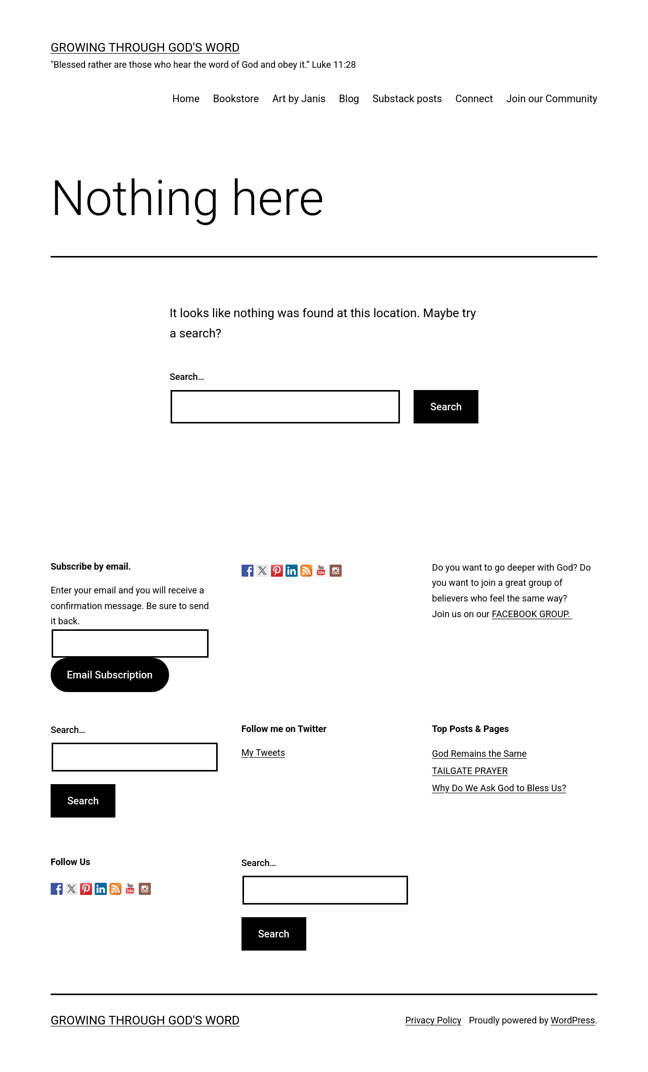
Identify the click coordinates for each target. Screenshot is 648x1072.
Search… (187, 376)
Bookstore (236, 99)
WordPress (573, 1020)
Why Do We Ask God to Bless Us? (499, 788)
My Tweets (263, 752)
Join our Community (551, 99)
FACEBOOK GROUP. (532, 614)
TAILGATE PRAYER (470, 770)
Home (185, 99)
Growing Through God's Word (145, 47)
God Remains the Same (479, 753)
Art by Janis (299, 99)
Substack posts (407, 99)
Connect (474, 99)
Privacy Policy (433, 1020)
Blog (349, 99)
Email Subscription (110, 675)
